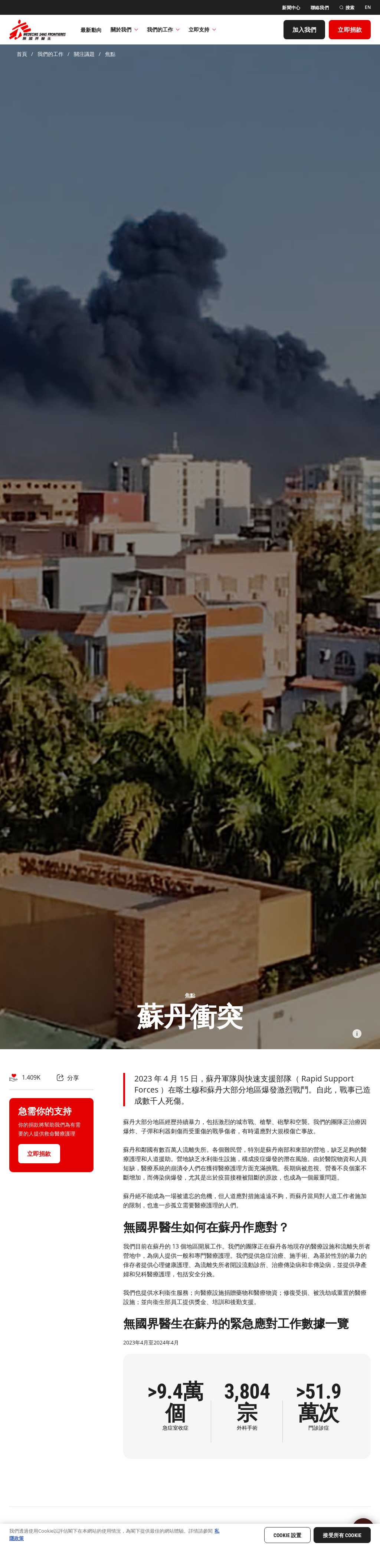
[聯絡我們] (320, 7)
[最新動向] (91, 30)
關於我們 (124, 29)
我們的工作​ (163, 29)
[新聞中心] (291, 7)
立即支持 (202, 29)
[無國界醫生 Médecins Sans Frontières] (37, 29)
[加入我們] (304, 29)
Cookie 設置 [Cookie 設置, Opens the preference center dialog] (287, 1535)
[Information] (357, 1033)
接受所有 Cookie (342, 1535)
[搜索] (346, 7)
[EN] (368, 7)
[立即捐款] (350, 29)
